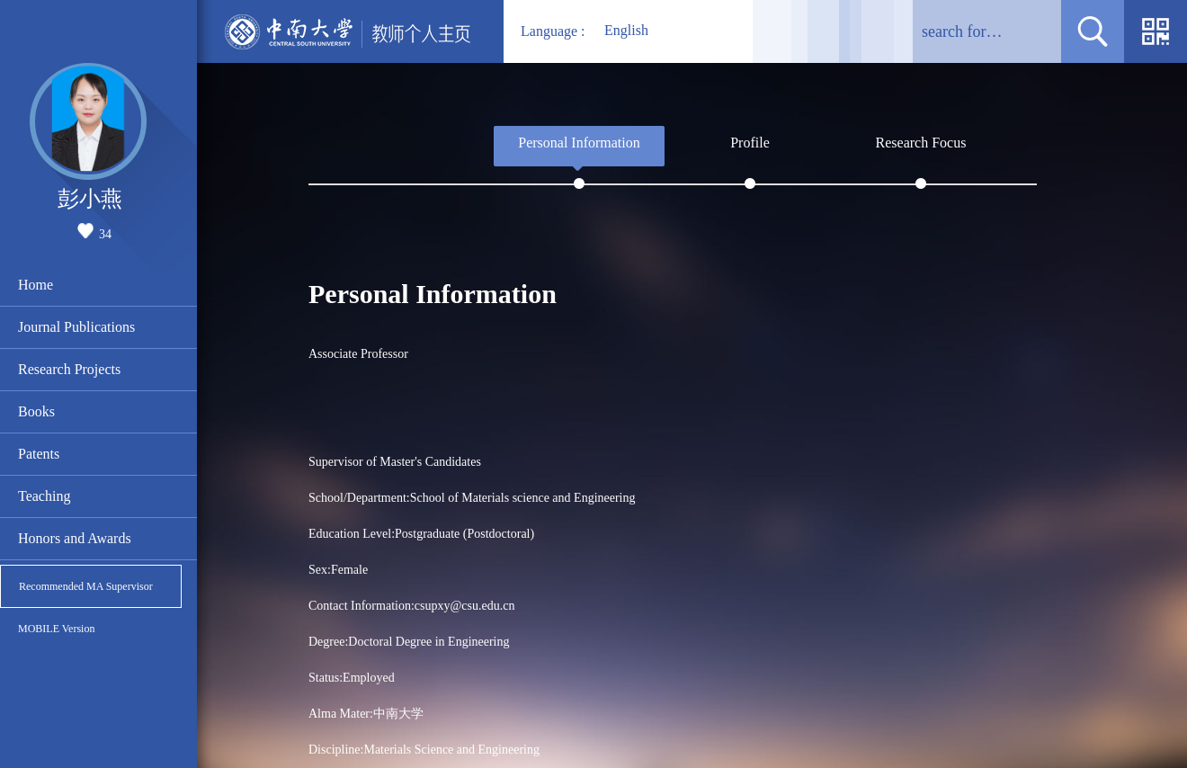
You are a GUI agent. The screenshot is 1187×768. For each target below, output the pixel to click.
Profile (750, 142)
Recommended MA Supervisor (86, 586)
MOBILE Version (56, 628)
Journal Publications (76, 327)
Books (36, 411)
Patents (38, 453)
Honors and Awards (74, 538)
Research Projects (69, 369)
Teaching (44, 496)
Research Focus (921, 142)
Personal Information (579, 142)
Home (35, 284)
